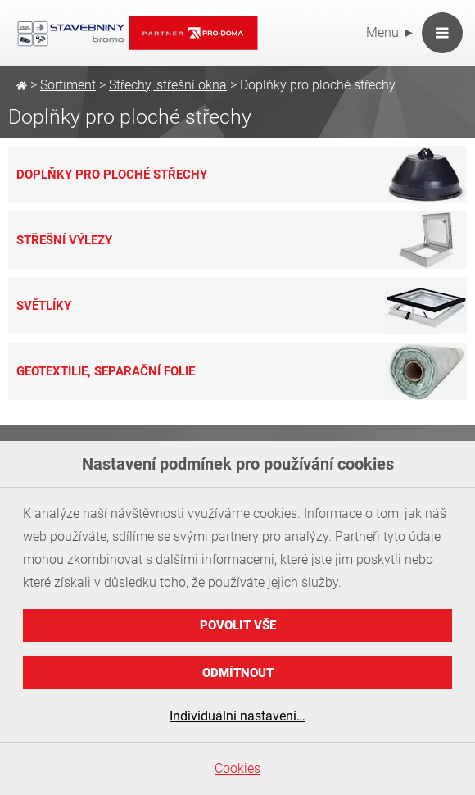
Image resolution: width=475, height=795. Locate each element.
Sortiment (68, 85)
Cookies (237, 768)
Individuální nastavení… (237, 716)
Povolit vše (238, 625)
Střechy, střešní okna (168, 85)
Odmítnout (238, 673)
